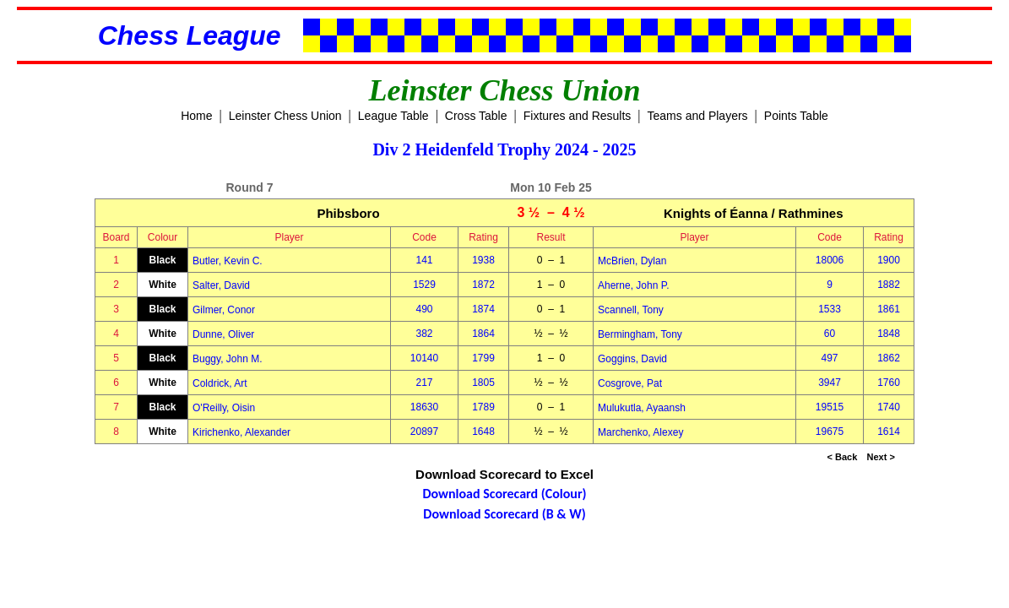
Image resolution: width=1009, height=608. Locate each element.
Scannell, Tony (631, 310)
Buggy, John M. (228, 359)
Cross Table (476, 115)
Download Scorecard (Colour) (504, 494)
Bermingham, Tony (640, 334)
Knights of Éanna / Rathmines (754, 213)
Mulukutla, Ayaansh (642, 408)
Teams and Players (698, 115)
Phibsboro (348, 213)
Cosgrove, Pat (630, 383)
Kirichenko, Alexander (241, 432)
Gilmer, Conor (224, 310)
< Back (842, 457)
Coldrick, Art (220, 383)
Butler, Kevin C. (228, 261)
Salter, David (221, 285)
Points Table (796, 115)
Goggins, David (632, 359)
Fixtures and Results (577, 115)
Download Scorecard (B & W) (504, 514)
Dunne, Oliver (223, 334)
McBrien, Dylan (632, 261)
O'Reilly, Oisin (224, 408)
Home (196, 115)
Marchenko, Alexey (640, 432)
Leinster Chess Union (285, 115)
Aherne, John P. (634, 285)
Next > (881, 457)
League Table (393, 115)
